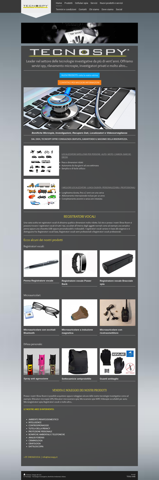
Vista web (131, 476)
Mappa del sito (36, 475)
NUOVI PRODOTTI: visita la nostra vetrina (79, 75)
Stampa (27, 475)
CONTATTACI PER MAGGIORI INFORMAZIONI (79, 82)
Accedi (133, 474)
